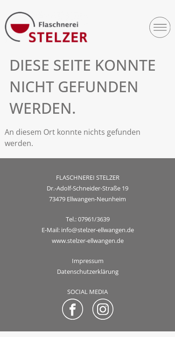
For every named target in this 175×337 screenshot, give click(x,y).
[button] (160, 27)
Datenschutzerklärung (88, 271)
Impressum (88, 260)
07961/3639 (94, 219)
